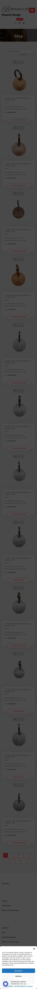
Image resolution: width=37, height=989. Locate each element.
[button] (34, 949)
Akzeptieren (18, 971)
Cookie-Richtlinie (8, 986)
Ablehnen (18, 976)
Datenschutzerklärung (20, 986)
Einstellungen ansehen (18, 982)
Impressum (30, 986)
